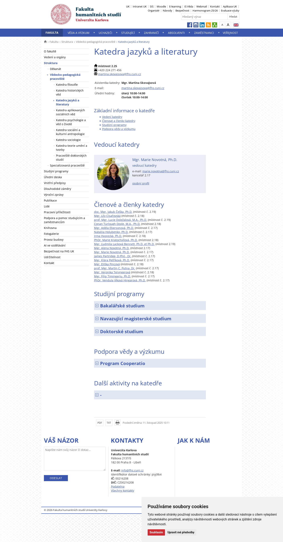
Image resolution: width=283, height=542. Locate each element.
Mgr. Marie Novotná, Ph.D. (112, 252)
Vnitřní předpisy (55, 183)
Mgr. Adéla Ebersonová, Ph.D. (114, 228)
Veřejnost (230, 33)
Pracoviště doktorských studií (71, 157)
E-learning (175, 6)
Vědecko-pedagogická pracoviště (95, 42)
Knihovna (50, 228)
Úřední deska (53, 177)
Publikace (50, 200)
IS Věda (188, 6)
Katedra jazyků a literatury (67, 102)
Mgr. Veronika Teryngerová (112, 272)
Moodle (161, 6)
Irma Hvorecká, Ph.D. (108, 236)
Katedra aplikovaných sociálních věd (70, 112)
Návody (167, 10)
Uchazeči (105, 33)
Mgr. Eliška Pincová (107, 264)
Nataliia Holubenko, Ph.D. (111, 232)
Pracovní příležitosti (57, 212)
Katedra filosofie (67, 84)
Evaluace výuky (230, 10)
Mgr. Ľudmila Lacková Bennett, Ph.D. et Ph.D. (124, 244)
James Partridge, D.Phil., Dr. (112, 256)
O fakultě (50, 51)
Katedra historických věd (70, 92)
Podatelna (117, 486)
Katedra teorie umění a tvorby (71, 148)
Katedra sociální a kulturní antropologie (70, 132)
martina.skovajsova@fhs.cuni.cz (119, 74)
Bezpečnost (182, 10)
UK (128, 6)
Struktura (67, 42)
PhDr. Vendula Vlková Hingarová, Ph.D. (120, 280)
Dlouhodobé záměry (57, 189)
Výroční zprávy (53, 195)
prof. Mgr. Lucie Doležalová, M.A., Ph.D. (120, 220)
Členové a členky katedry (118, 121)
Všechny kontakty (122, 490)
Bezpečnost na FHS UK (59, 251)
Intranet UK (140, 6)
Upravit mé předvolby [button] (181, 532)
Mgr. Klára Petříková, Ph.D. (112, 260)
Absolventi (176, 33)
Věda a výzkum (78, 33)
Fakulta (52, 32)
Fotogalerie (51, 234)
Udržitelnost (52, 257)
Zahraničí (151, 33)
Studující (128, 33)
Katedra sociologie (68, 140)
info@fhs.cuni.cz (132, 470)
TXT (109, 422)
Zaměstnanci (204, 33)
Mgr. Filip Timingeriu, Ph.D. (112, 276)
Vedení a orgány (55, 57)
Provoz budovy (53, 239)
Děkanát (55, 69)
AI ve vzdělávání (54, 245)
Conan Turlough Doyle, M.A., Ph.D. (117, 224)
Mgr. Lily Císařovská (107, 216)
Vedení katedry (112, 117)
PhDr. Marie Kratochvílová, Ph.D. (116, 240)
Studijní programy (56, 171)
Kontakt (215, 6)
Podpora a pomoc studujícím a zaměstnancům (64, 220)
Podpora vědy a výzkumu (119, 129)
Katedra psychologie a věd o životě (71, 122)
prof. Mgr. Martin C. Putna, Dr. (114, 268)
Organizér (154, 10)
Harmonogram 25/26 (205, 10)
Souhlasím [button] (156, 532)
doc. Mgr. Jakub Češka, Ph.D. (113, 212)
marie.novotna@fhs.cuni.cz (160, 171)
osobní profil (140, 183)
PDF (99, 422)
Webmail (201, 6)
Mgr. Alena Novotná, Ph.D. (112, 248)
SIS (151, 6)
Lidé (47, 206)
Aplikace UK (230, 6)
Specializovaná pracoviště (67, 165)
